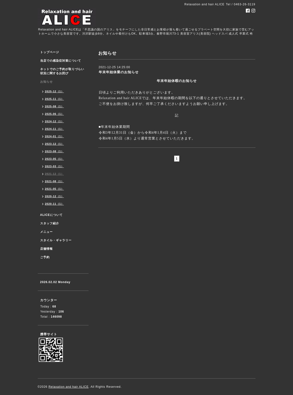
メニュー (46, 232)
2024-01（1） (54, 136)
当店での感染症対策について (60, 60)
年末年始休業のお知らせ (119, 72)
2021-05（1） (54, 188)
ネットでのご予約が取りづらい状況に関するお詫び (62, 71)
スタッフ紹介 (49, 223)
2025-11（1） (54, 98)
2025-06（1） (54, 113)
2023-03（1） (54, 166)
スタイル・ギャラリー (56, 240)
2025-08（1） (54, 106)
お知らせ (46, 81)
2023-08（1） (54, 151)
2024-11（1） (54, 128)
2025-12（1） (54, 91)
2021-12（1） (54, 173)
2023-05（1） (54, 158)
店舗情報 (46, 248)
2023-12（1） (54, 143)
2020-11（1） (54, 203)
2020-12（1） (54, 196)
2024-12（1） (54, 121)
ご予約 (45, 257)
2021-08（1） (54, 181)
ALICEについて (51, 215)
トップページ (49, 52)
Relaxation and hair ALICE (68, 386)
